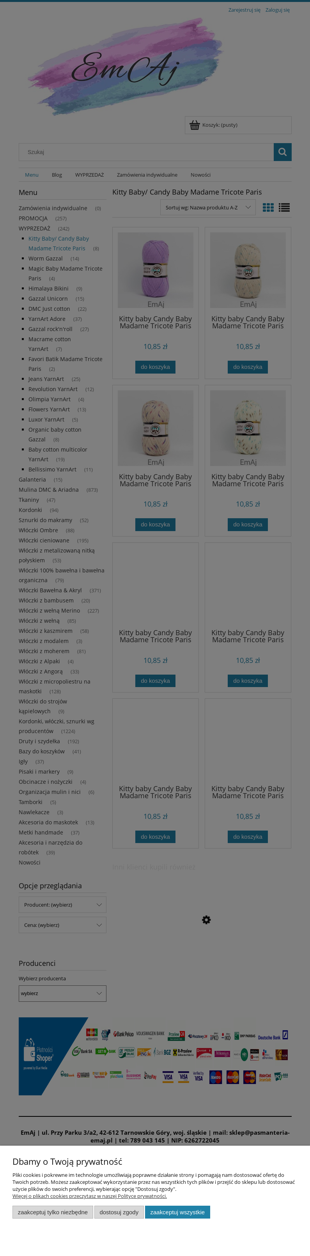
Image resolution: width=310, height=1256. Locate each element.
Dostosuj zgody (118, 1212)
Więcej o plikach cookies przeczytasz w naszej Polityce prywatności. (89, 1195)
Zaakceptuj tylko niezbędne (53, 1212)
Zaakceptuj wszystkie (178, 1212)
